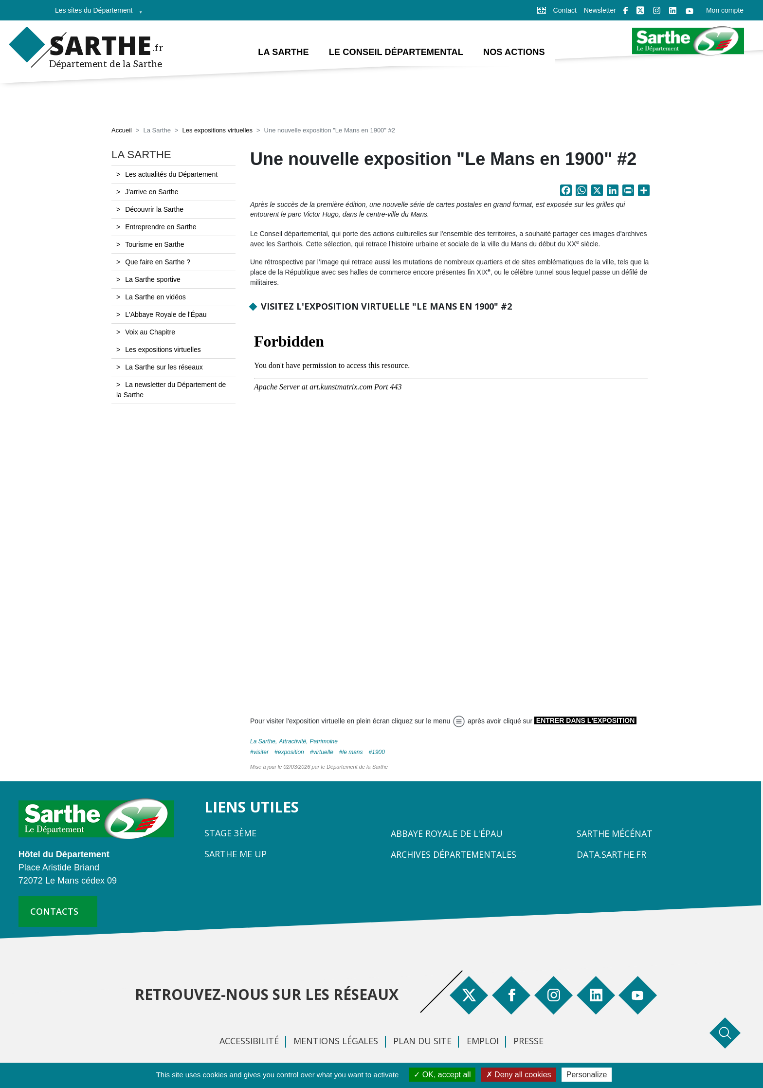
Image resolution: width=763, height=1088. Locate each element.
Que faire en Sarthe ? (157, 262)
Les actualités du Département (171, 174)
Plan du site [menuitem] (422, 1041)
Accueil (121, 130)
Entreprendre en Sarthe (160, 227)
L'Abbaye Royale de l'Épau (165, 314)
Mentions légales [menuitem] (335, 1041)
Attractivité (292, 741)
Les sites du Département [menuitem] (96, 13)
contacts (54, 911)
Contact (565, 10)
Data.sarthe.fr (611, 854)
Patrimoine (324, 741)
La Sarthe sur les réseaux (164, 367)
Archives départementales (453, 854)
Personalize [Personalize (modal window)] (586, 1074)
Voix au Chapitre (150, 332)
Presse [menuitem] (528, 1041)
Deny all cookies (518, 1074)
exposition (291, 752)
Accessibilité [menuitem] (249, 1041)
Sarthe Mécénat (615, 833)
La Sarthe (262, 741)
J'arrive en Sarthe (151, 192)
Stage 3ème (230, 833)
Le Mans (353, 752)
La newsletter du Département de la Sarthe (171, 390)
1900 (378, 752)
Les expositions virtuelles (217, 130)
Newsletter (600, 10)
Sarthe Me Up (235, 854)
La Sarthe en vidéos (155, 297)
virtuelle (323, 752)
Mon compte (725, 10)
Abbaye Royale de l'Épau (447, 833)
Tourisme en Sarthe (154, 244)
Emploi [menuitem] (483, 1041)
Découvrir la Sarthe (154, 209)
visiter (261, 752)
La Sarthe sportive (153, 279)
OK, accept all (442, 1074)
